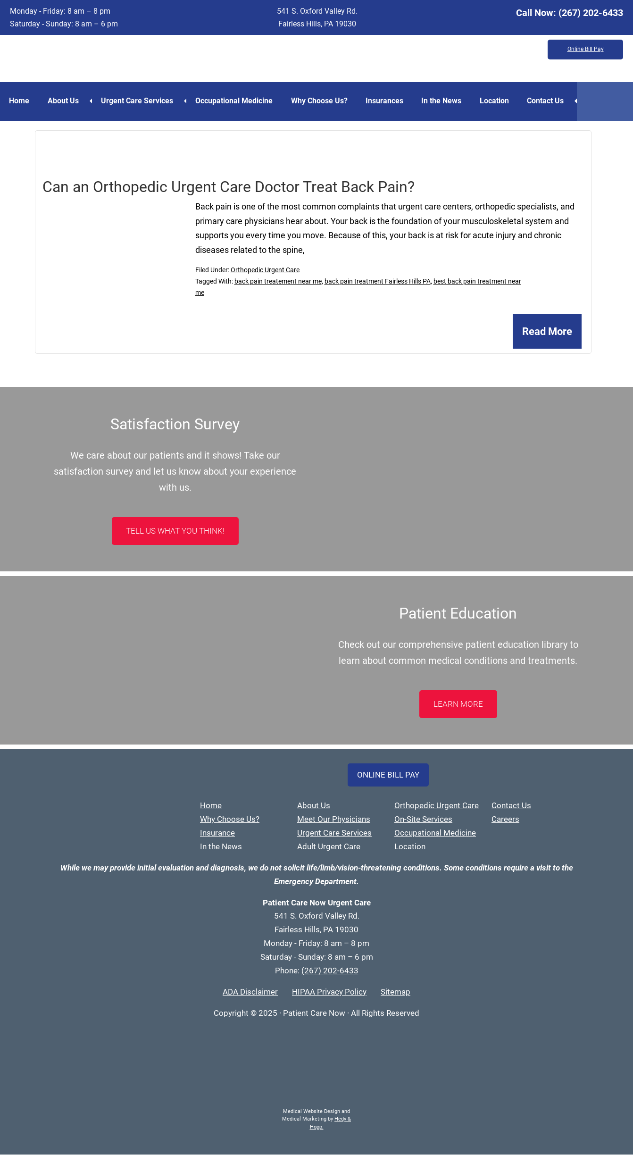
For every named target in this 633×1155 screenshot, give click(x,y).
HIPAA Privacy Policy (329, 992)
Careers (505, 819)
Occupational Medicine (236, 100)
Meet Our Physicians (333, 819)
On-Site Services (423, 819)
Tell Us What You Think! (175, 531)
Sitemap (395, 992)
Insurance (217, 833)
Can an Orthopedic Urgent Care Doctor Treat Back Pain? (228, 187)
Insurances (388, 100)
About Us (64, 100)
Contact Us (551, 100)
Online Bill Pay (585, 49)
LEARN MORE (458, 704)
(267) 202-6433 (590, 12)
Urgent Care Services (138, 100)
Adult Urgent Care (328, 847)
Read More (547, 332)
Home (19, 100)
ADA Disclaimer (250, 992)
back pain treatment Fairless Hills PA (378, 281)
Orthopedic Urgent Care (265, 270)
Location (499, 100)
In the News (446, 100)
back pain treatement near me (278, 281)
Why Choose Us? (322, 100)
